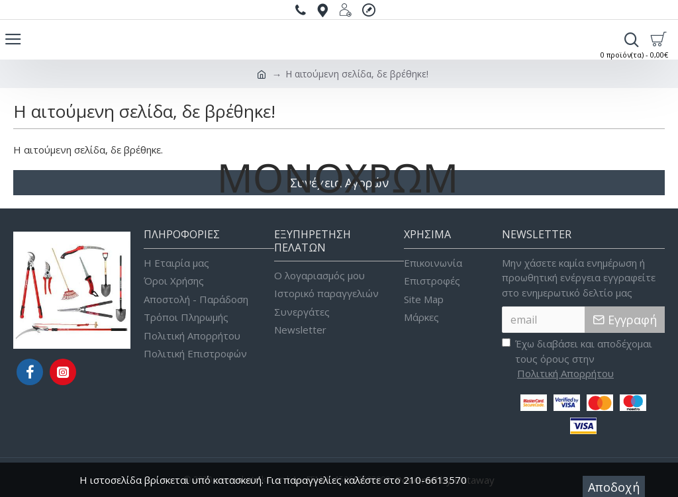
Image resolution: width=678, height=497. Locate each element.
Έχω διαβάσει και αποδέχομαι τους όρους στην (577, 359)
